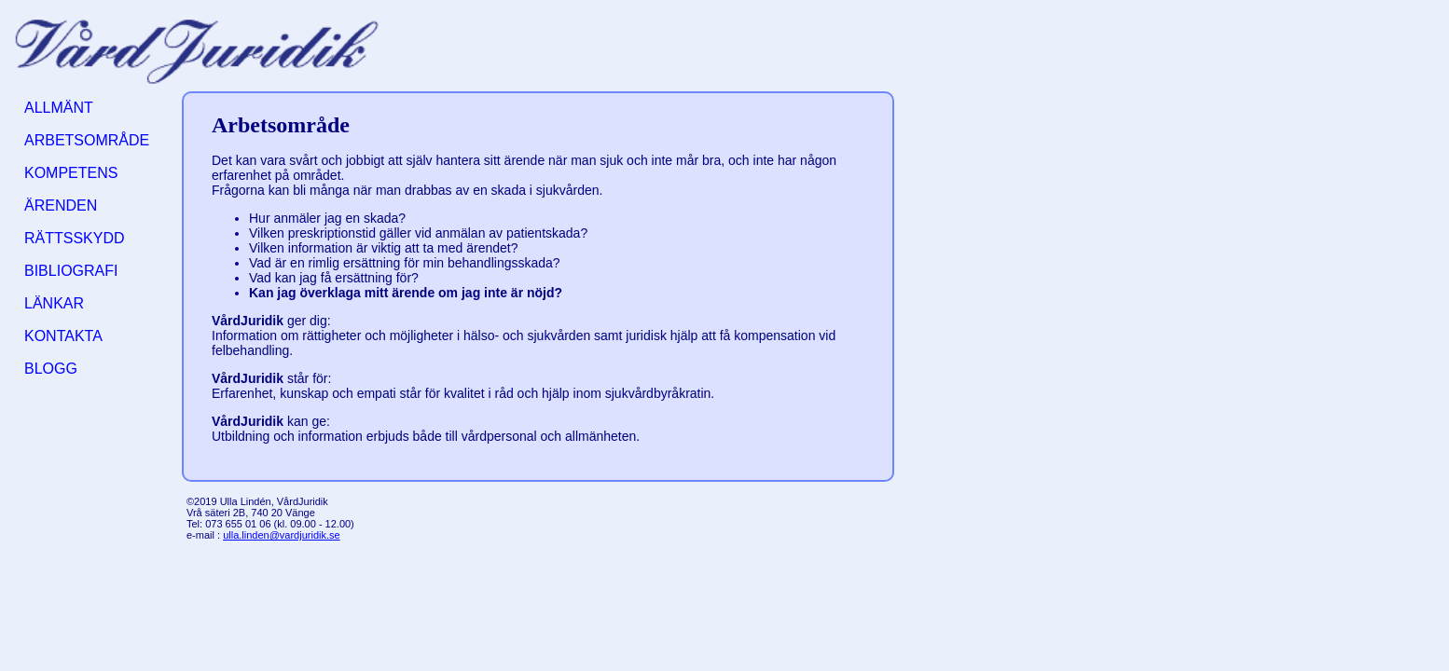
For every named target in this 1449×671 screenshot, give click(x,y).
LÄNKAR (54, 303)
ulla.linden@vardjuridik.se (281, 535)
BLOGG (50, 369)
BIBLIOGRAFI (70, 271)
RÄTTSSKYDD (74, 238)
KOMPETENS (70, 173)
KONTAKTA (63, 336)
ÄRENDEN (60, 205)
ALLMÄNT (58, 108)
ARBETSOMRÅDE (86, 140)
